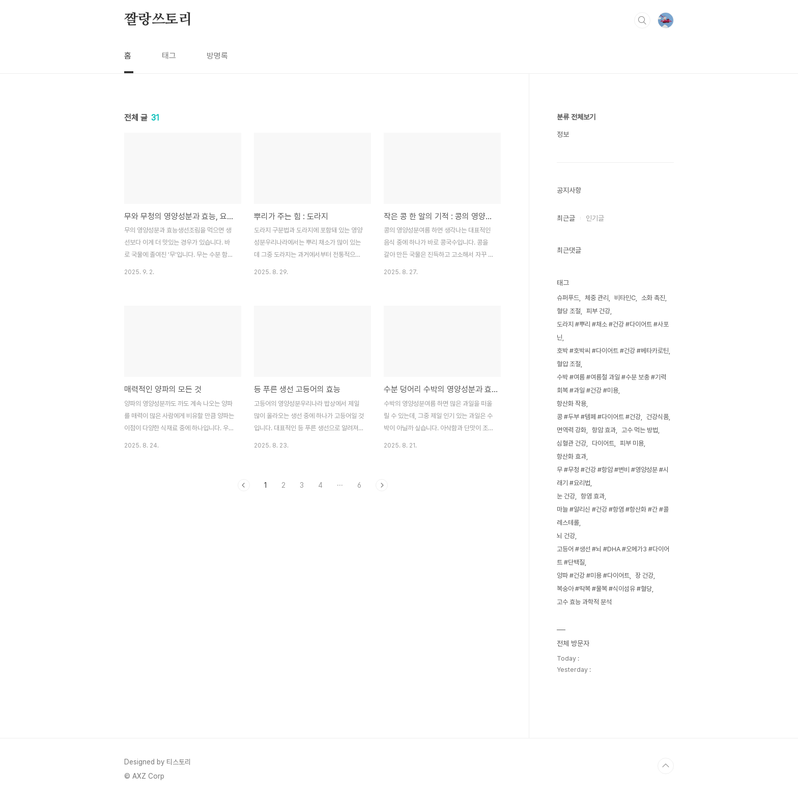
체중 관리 (597, 298)
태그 (169, 56)
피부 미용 (632, 443)
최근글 (566, 218)
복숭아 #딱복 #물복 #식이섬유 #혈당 (604, 588)
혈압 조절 (569, 364)
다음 (382, 485)
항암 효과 (604, 430)
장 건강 (644, 575)
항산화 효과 (571, 456)
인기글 (595, 218)
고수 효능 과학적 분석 (584, 602)
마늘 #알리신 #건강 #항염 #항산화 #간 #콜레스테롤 (613, 516)
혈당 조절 (569, 311)
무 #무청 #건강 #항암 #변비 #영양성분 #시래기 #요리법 (613, 476)
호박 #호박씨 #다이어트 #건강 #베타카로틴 (613, 350)
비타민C (625, 298)
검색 (642, 20)
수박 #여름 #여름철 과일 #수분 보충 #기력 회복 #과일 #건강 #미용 (611, 383)
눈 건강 (566, 496)
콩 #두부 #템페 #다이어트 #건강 (599, 417)
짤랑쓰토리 (158, 20)
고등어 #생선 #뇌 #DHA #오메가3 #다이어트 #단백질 (613, 555)
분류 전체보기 (576, 117)
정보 (563, 134)
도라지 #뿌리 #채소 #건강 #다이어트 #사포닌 (613, 330)
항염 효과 (593, 496)
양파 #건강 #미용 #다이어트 (593, 575)
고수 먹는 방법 (639, 430)
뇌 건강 (566, 536)
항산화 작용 (571, 403)
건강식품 (657, 417)
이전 (244, 485)
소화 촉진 (653, 298)
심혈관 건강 (571, 443)
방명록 (217, 56)
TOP (666, 766)
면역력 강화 (571, 430)
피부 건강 (598, 311)
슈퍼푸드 (568, 298)
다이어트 (603, 443)
